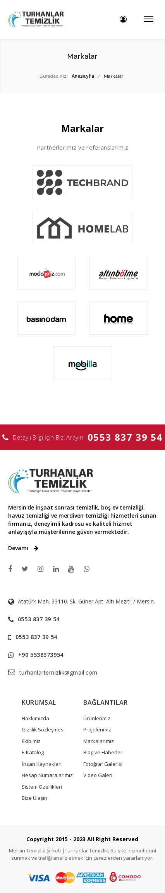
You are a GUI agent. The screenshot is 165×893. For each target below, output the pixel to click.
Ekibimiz (31, 741)
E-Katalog (33, 752)
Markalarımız (98, 741)
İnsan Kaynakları (42, 763)
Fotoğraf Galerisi (102, 763)
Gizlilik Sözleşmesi (43, 729)
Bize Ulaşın (34, 797)
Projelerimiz (97, 729)
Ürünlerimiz (96, 718)
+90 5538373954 (41, 654)
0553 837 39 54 (125, 437)
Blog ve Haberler (102, 752)
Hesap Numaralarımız (47, 775)
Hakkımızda (35, 718)
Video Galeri (97, 775)
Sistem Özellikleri (42, 786)
